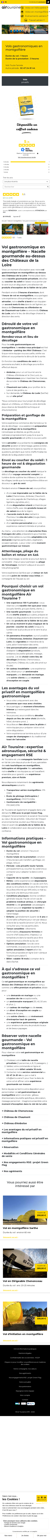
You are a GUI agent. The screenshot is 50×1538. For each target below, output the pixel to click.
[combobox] (4, 2)
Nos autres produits (41, 223)
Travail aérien (33, 20)
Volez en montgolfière (14, 221)
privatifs (25, 80)
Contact (25, 1400)
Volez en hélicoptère (33, 7)
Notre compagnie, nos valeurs (25, 1369)
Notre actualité (25, 1382)
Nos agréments (25, 1373)
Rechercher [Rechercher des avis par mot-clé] (25, 187)
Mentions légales (25, 1353)
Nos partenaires (25, 1386)
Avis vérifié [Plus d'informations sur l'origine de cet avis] (8, 198)
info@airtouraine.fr (15, 1078)
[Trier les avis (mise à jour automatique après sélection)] (26, 182)
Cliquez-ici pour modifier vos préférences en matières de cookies (25, 1363)
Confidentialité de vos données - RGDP (25, 1358)
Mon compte (25, 1395)
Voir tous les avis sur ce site (27, 157)
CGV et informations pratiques (25, 1349)
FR (4, 2)
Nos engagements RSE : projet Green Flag (25, 1377)
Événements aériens (34, 16)
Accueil (4, 221)
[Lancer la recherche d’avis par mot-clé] (48, 187)
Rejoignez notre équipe (25, 1391)
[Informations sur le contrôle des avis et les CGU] (38, 153)
